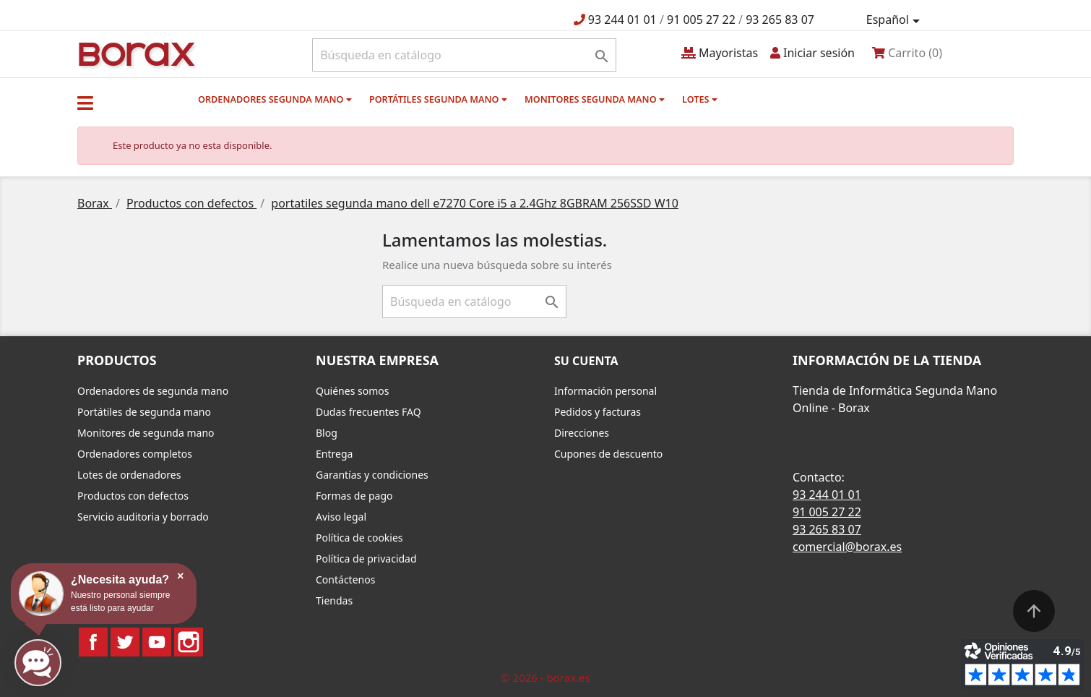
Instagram (188, 642)
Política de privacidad (366, 558)
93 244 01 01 (622, 19)
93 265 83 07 (780, 19)
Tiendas (334, 600)
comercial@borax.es (847, 547)
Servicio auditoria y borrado (143, 516)
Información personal (605, 391)
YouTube (156, 642)
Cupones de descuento (608, 454)
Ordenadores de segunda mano (152, 391)
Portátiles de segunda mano (144, 412)
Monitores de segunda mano (146, 433)
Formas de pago (354, 496)
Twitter (125, 642)
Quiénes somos (352, 391)
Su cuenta (586, 361)
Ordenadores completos (134, 454)
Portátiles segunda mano (438, 99)
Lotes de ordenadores (129, 475)
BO (134, 53)
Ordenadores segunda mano (275, 99)
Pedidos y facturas (597, 412)
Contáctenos (345, 579)
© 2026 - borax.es (545, 677)
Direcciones (581, 433)
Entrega (334, 454)
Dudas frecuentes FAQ (368, 412)
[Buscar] (464, 55)
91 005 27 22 (701, 19)
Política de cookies (359, 537)
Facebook (93, 642)
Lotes (699, 99)
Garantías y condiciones (372, 475)
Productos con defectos (133, 496)
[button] (85, 102)
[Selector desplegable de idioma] (895, 20)
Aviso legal (341, 516)
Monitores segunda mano (595, 99)
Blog (326, 433)
